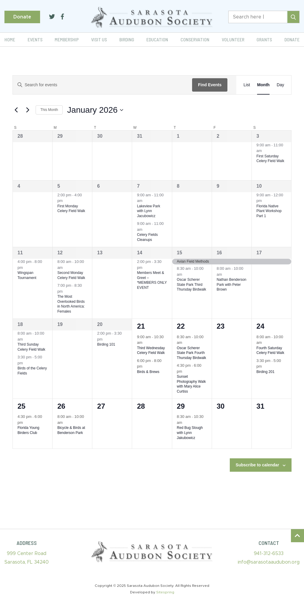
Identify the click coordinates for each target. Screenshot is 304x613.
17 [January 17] (259, 252)
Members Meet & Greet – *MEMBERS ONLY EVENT (152, 280)
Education (157, 39)
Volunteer (233, 39)
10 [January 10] (259, 186)
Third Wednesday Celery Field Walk (151, 350)
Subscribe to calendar (257, 465)
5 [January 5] (58, 186)
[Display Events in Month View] (263, 85)
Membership (67, 39)
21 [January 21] (141, 326)
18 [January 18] (20, 324)
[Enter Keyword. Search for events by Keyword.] (102, 85)
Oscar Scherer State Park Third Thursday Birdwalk (191, 284)
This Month (49, 110)
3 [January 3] (257, 136)
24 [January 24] (260, 326)
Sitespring (165, 592)
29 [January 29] (181, 406)
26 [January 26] (61, 406)
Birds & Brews (148, 372)
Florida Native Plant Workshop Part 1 (269, 211)
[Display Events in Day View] (280, 85)
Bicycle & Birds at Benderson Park (71, 430)
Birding (126, 39)
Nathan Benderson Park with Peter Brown (231, 284)
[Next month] (27, 110)
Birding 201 (265, 372)
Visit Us (99, 39)
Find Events (209, 84)
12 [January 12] (60, 252)
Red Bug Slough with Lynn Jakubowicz (190, 433)
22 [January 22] (181, 326)
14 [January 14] (139, 252)
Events (35, 39)
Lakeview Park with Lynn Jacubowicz (148, 211)
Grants (264, 39)
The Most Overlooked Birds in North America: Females (71, 303)
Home (9, 39)
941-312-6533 (269, 553)
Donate (22, 17)
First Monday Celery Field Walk (71, 208)
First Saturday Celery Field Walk (270, 158)
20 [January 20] (99, 324)
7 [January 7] (138, 186)
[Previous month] (16, 110)
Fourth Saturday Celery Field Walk (270, 350)
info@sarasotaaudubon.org (269, 562)
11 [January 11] (20, 252)
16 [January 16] (219, 252)
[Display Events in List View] (246, 85)
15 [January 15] (179, 252)
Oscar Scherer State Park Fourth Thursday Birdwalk (191, 353)
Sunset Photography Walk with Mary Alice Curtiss (191, 383)
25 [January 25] (22, 406)
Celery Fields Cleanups (147, 237)
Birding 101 (106, 344)
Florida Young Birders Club (28, 430)
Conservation (194, 39)
